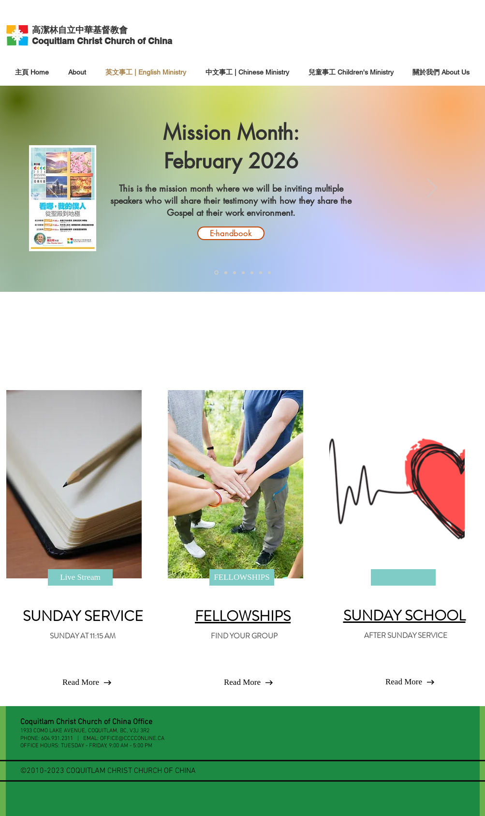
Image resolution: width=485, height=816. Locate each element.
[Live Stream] (80, 577)
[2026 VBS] (269, 272)
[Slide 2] (243, 272)
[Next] (432, 189)
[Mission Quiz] (225, 272)
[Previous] (53, 189)
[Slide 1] (234, 272)
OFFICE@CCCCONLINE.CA (132, 738)
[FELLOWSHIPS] (241, 577)
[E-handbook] (231, 233)
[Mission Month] (216, 273)
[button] (403, 682)
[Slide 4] (260, 272)
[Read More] (80, 682)
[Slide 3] (251, 272)
